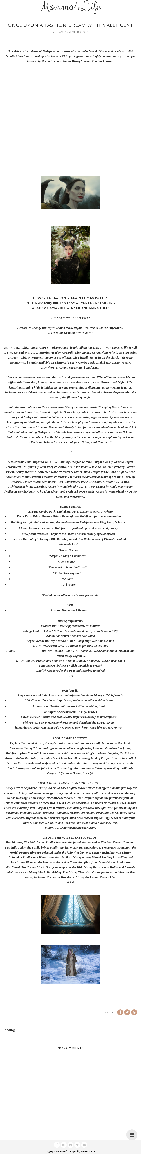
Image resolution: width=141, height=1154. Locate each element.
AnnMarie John (88, 1151)
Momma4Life (62, 1151)
